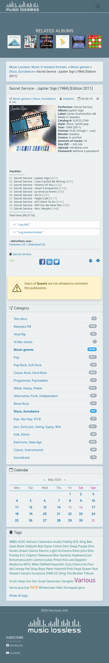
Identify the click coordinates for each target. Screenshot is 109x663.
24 (93, 514)
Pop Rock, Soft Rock (27, 365)
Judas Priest (53, 560)
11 (16, 507)
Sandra (26, 573)
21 (58, 514)
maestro (68, 98)
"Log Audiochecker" (30, 232)
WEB (34, 587)
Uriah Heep (17, 581)
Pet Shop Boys (35, 569)
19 (30, 514)
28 (58, 520)
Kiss (65, 560)
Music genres (79, 67)
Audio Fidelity (63, 542)
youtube (13, 653)
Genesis (65, 555)
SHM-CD (52, 573)
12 (30, 507)
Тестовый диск (74, 588)
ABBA (13, 542)
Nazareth (57, 564)
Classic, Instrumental (28, 450)
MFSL (27, 564)
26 (30, 520)
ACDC (22, 542)
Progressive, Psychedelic (31, 380)
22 (70, 514)
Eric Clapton (28, 555)
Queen (86, 569)
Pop (16, 357)
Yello (59, 588)
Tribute (89, 573)
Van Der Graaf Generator (43, 581)
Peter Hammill (56, 569)
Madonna (16, 564)
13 (44, 507)
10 (93, 501)
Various (84, 580)
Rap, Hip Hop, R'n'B (27, 419)
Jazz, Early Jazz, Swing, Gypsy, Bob (37, 427)
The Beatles (75, 573)
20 (44, 514)
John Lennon (35, 560)
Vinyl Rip (20, 334)
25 (16, 520)
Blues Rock (21, 404)
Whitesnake (47, 588)
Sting (62, 573)
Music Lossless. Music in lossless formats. (38, 67)
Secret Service (22, 254)
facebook (14, 645)
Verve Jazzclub (19, 588)
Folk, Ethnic (22, 434)
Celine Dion (61, 546)
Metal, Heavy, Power (28, 388)
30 (81, 520)
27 (44, 520)
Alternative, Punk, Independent (36, 396)
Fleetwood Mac (48, 555)
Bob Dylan (45, 546)
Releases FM (22, 326)
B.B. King (79, 542)
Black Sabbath (27, 546)
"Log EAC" (23, 224)
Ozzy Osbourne (76, 564)
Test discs (20, 319)
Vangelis (68, 581)
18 (16, 514)
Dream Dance (28, 551)
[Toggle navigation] (97, 6)
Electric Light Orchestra (55, 551)
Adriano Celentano (39, 542)
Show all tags (18, 595)
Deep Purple (78, 546)
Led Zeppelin (78, 560)
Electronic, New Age (28, 442)
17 (93, 507)
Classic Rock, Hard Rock (30, 373)
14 (58, 507)
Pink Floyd (74, 569)
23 (81, 514)
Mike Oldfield (41, 564)
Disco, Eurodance (21, 71)
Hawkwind (79, 555)
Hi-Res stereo (23, 342)
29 (70, 520)
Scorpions (38, 573)
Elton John (80, 551)
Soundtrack (22, 458)
